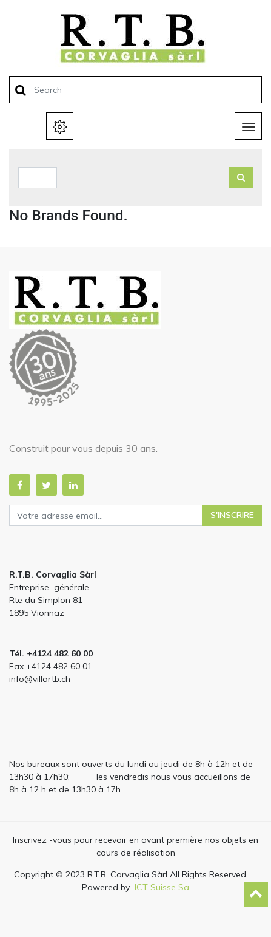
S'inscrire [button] (232, 514)
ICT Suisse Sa (162, 887)
